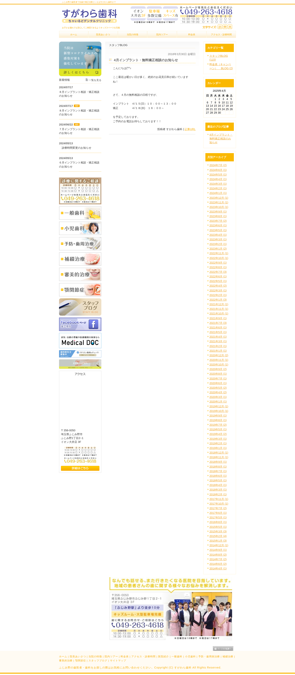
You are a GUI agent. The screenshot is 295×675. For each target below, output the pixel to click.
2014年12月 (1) (218, 545)
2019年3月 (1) (218, 438)
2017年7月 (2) (218, 508)
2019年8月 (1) (218, 420)
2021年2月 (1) (218, 346)
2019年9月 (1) (218, 415)
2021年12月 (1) (218, 304)
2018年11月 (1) (218, 457)
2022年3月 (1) (218, 290)
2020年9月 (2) (218, 369)
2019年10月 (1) (218, 411)
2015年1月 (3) (218, 540)
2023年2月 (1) (218, 244)
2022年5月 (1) (218, 281)
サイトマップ (118, 660)
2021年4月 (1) (218, 336)
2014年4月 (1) (218, 568)
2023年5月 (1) (218, 230)
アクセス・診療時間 (143, 656)
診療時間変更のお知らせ (75, 147)
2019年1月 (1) (218, 448)
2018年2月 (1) (218, 494)
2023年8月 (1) (218, 216)
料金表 (125, 656)
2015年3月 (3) (218, 531)
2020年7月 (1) (218, 378)
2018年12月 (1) (218, 452)
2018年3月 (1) (218, 489)
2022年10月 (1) (218, 258)
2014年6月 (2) (218, 563)
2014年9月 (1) (218, 549)
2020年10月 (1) (218, 364)
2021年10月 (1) (218, 313)
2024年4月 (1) (218, 179)
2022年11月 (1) (218, 253)
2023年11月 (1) (218, 202)
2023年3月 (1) (218, 239)
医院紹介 (163, 656)
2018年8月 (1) (218, 466)
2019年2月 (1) (218, 443)
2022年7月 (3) (218, 271)
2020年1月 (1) (218, 401)
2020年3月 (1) (218, 397)
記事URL (190, 129)
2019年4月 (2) (218, 434)
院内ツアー (111, 656)
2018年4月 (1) (218, 485)
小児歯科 (190, 656)
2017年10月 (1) (218, 503)
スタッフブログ (97, 660)
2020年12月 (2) (218, 355)
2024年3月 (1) (218, 183)
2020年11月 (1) (218, 359)
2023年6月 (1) (218, 225)
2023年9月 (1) (218, 211)
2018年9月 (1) (218, 461)
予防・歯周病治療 (209, 656)
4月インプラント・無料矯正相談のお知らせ (220, 138)
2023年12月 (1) (218, 197)
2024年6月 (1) (218, 170)
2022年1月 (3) (218, 299)
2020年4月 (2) (218, 392)
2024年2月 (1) (218, 188)
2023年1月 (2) (218, 248)
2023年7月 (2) (218, 220)
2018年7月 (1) (218, 471)
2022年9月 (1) (218, 262)
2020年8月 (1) (218, 373)
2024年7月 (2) (218, 165)
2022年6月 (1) (218, 276)
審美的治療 (65, 660)
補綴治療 (227, 656)
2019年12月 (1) (218, 406)
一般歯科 (177, 656)
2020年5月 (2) (218, 387)
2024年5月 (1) (218, 174)
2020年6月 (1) (218, 383)
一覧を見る (95, 80)
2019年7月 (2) (218, 424)
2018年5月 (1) (218, 480)
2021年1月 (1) (218, 350)
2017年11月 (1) (218, 499)
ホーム (63, 656)
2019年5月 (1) (218, 429)
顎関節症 (80, 660)
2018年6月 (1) (218, 475)
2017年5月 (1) (218, 517)
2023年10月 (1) (218, 207)
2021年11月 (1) (218, 308)
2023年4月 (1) (218, 234)
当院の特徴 (95, 656)
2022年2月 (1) (218, 295)
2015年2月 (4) (218, 536)
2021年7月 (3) (218, 322)
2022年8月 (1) (218, 267)
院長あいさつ (78, 656)
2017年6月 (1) (218, 512)
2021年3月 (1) (218, 341)
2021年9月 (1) (218, 318)
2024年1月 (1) (218, 193)
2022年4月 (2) (218, 285)
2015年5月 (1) (218, 526)
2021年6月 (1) (218, 327)
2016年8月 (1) (218, 522)
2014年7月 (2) (218, 559)
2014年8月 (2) (218, 554)
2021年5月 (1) (218, 332)
